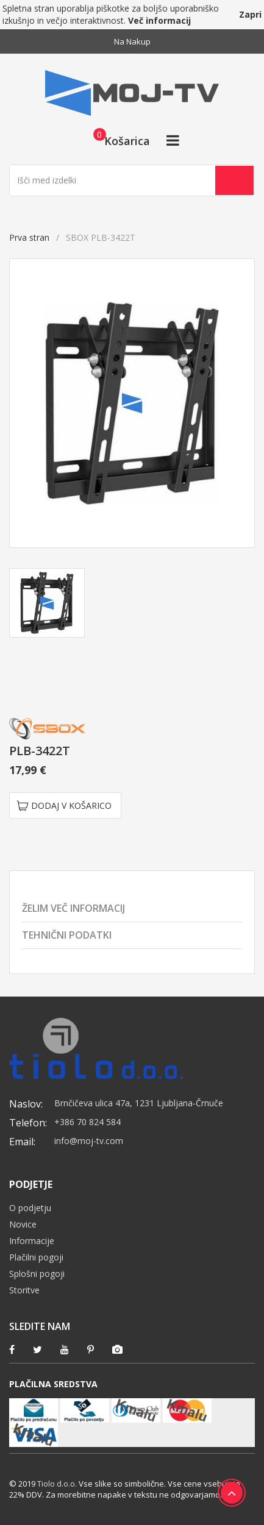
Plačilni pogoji (36, 1257)
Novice (23, 1224)
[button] (118, 140)
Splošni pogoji (37, 1273)
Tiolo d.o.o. (57, 1483)
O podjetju (30, 1208)
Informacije (31, 1240)
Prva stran (29, 237)
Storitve (24, 1290)
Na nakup (132, 41)
